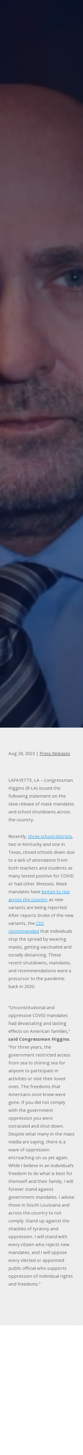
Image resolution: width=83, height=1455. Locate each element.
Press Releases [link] (55, 753)
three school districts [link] (50, 836)
